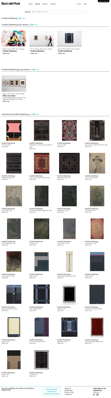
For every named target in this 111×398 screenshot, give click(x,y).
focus (79, 4)
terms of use (69, 392)
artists (37, 4)
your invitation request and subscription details (51, 391)
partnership (69, 390)
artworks (44, 4)
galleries (53, 4)
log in (103, 1)
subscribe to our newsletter (99, 389)
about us (68, 388)
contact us (68, 394)
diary (85, 4)
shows (31, 4)
